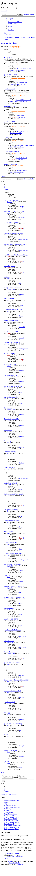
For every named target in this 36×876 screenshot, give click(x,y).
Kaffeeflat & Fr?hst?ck (10, 483)
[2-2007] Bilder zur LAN (11, 200)
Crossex (21, 316)
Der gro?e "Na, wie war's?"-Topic (13, 386)
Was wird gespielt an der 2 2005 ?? (14, 586)
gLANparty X (8, 137)
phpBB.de (20, 864)
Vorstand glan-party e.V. (15, 46)
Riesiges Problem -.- (10, 652)
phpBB (10, 861)
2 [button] (4, 186)
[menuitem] (15, 22)
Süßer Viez (22, 636)
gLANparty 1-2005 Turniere (12, 662)
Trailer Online (20, 115)
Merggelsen (13, 101)
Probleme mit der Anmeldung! (12, 564)
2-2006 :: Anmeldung (10, 353)
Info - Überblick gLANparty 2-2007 (14, 211)
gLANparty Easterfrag (10, 164)
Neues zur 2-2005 (9, 608)
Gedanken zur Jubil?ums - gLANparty (15, 494)
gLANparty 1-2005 (9, 702)
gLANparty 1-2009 (9, 89)
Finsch (12, 147)
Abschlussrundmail (21, 170)
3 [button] (4, 188)
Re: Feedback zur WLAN (23, 68)
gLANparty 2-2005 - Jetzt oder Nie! (14, 597)
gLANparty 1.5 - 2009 (10, 74)
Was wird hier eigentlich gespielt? (13, 233)
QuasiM (12, 117)
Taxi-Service (7, 575)
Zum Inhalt (4, 11)
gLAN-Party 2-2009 (9, 106)
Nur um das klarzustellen (11, 397)
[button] (6, 189)
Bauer (8, 213)
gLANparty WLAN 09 (10, 122)
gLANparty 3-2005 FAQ (11, 542)
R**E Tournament (9, 298)
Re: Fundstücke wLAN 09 (23, 131)
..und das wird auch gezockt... (12, 342)
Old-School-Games (9, 467)
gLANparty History (9, 43)
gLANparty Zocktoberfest (11, 151)
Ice (20, 592)
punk (8, 681)
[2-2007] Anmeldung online (12, 222)
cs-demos (6, 277)
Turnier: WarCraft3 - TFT (11, 375)
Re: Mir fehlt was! (21, 82)
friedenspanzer (23, 239)
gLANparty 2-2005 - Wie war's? (13, 553)
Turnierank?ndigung (10, 451)
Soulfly (12, 70)
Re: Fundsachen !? (21, 158)
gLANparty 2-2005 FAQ (11, 619)
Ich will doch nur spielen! (11, 320)
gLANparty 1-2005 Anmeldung (13, 723)
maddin (21, 294)
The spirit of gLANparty (11, 509)
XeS (11, 133)
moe (8, 278)
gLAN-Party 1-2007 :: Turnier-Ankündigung (16, 255)
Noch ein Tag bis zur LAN (11, 419)
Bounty (9, 224)
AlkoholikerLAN (9, 641)
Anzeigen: (9, 776)
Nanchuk (9, 202)
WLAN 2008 (8, 57)
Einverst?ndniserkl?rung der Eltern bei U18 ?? (17, 680)
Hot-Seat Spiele (8, 441)
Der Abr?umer (8, 408)
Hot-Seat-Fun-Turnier (10, 364)
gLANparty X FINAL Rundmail (25, 145)
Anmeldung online (9, 266)
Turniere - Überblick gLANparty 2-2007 (15, 244)
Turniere (6, 761)
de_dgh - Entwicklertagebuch (12, 288)
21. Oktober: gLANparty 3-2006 (13, 309)
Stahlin (9, 366)
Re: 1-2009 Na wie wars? (23, 100)
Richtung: (20, 777)
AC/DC (6, 734)
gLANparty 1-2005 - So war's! (12, 630)
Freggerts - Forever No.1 (11, 750)
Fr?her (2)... (7, 713)
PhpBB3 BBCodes (14, 863)
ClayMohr (13, 84)
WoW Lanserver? (9, 531)
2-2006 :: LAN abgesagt (11, 331)
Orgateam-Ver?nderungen (11, 520)
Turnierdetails (8, 430)
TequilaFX (10, 566)
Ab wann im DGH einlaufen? (12, 691)
